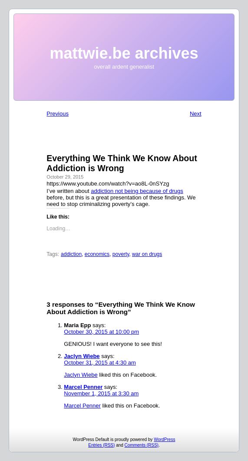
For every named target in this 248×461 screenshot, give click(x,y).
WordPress (164, 439)
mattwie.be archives (124, 53)
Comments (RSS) (142, 445)
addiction (71, 254)
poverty (120, 254)
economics (97, 254)
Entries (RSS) (101, 445)
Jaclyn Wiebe (81, 356)
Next (196, 113)
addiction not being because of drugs (137, 191)
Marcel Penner (83, 387)
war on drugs (147, 254)
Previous (57, 113)
